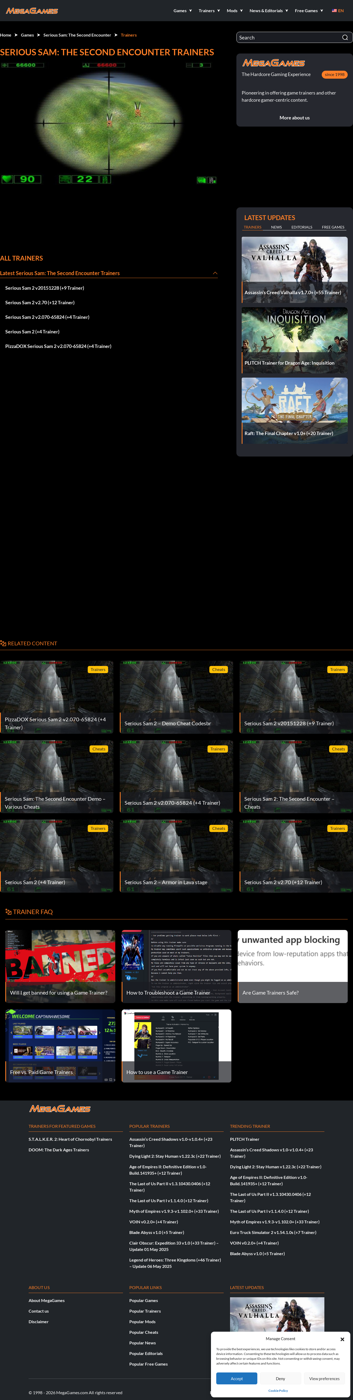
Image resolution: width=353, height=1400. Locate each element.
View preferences (324, 1378)
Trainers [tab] (252, 227)
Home (5, 34)
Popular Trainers (145, 1310)
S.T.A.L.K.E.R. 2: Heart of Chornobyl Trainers (70, 1139)
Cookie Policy (278, 1391)
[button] (342, 1338)
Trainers (129, 34)
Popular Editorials (146, 1353)
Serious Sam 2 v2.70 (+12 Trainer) (39, 302)
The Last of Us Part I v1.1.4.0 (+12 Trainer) (168, 1200)
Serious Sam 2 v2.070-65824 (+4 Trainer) (47, 317)
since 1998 (335, 74)
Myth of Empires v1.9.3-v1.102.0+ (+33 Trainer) (174, 1211)
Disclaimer (39, 1321)
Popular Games (143, 1300)
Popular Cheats (143, 1332)
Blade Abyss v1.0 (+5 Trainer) (156, 1232)
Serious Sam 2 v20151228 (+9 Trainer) (44, 288)
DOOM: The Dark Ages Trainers (59, 1149)
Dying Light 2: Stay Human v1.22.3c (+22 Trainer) (175, 1156)
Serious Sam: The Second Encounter (77, 34)
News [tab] (276, 227)
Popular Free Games (148, 1363)
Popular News (142, 1342)
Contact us (39, 1310)
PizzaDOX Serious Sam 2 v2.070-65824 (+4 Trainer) (58, 346)
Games (27, 34)
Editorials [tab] (302, 227)
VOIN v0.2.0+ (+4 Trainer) (153, 1221)
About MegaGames (47, 1300)
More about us (295, 117)
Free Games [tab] (333, 227)
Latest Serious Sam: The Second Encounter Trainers (60, 273)
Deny (280, 1378)
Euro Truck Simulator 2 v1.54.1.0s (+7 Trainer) (273, 1232)
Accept (237, 1378)
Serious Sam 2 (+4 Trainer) (32, 331)
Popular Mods (142, 1321)
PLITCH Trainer (244, 1139)
